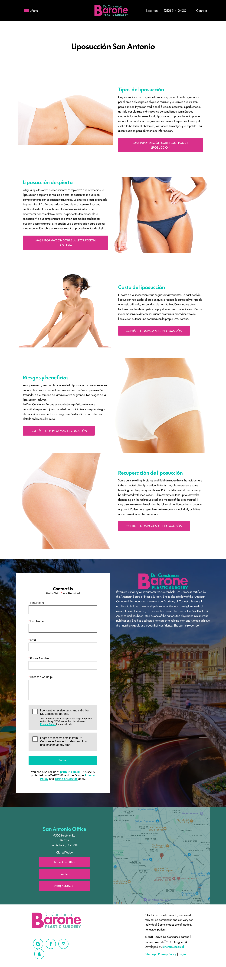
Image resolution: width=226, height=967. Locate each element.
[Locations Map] (161, 855)
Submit (62, 760)
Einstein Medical (173, 946)
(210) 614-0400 (70, 772)
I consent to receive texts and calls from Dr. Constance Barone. (66, 717)
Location (152, 10)
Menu (31, 10)
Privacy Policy (48, 724)
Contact (201, 10)
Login (182, 954)
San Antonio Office (64, 828)
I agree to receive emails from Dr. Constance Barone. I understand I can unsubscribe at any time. (64, 741)
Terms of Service (66, 778)
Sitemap (150, 954)
